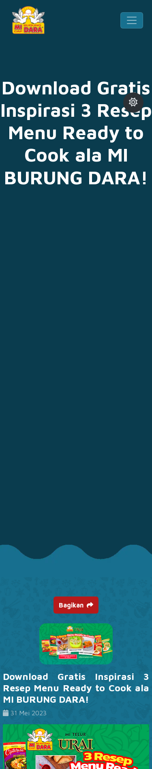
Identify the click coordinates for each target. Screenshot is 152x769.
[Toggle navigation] (131, 20)
